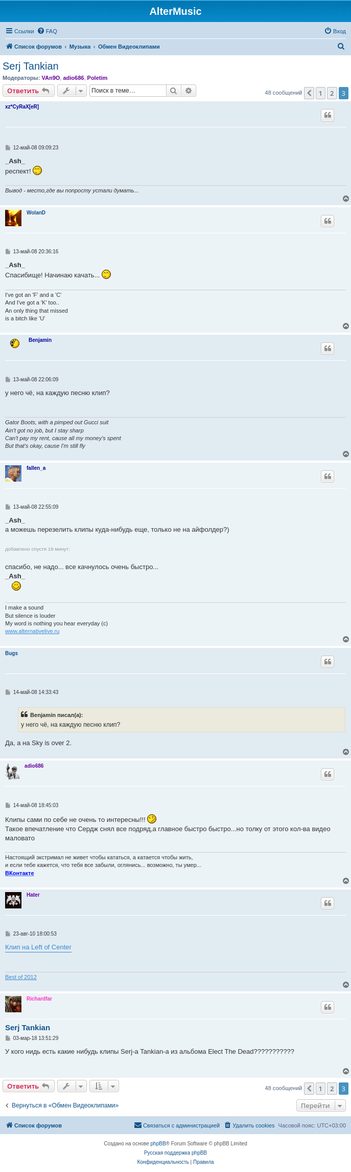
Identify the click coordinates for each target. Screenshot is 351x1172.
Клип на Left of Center (38, 947)
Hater (33, 895)
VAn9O (50, 78)
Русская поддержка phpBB (175, 1153)
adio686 (73, 78)
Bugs (11, 653)
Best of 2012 (21, 977)
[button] (309, 93)
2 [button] (332, 93)
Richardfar (39, 999)
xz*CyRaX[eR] (22, 107)
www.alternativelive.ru (32, 631)
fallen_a (36, 468)
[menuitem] (47, 31)
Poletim (97, 78)
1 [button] (320, 93)
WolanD (36, 212)
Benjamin (40, 340)
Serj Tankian (31, 66)
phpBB (158, 1143)
